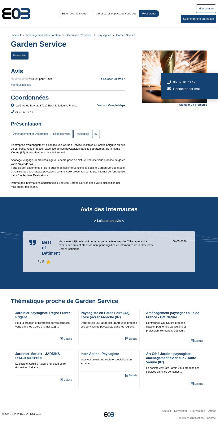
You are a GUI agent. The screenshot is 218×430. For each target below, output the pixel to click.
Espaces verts (61, 133)
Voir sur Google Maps (111, 105)
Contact (211, 418)
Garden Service (125, 35)
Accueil (16, 35)
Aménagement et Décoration (43, 35)
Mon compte (206, 8)
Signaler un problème (193, 104)
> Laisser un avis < (113, 78)
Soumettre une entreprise (198, 18)
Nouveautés (197, 410)
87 (96, 133)
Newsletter (180, 410)
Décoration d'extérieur (79, 35)
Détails (66, 338)
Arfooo (212, 410)
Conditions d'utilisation (190, 418)
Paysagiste (104, 35)
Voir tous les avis (21, 84)
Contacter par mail (186, 89)
